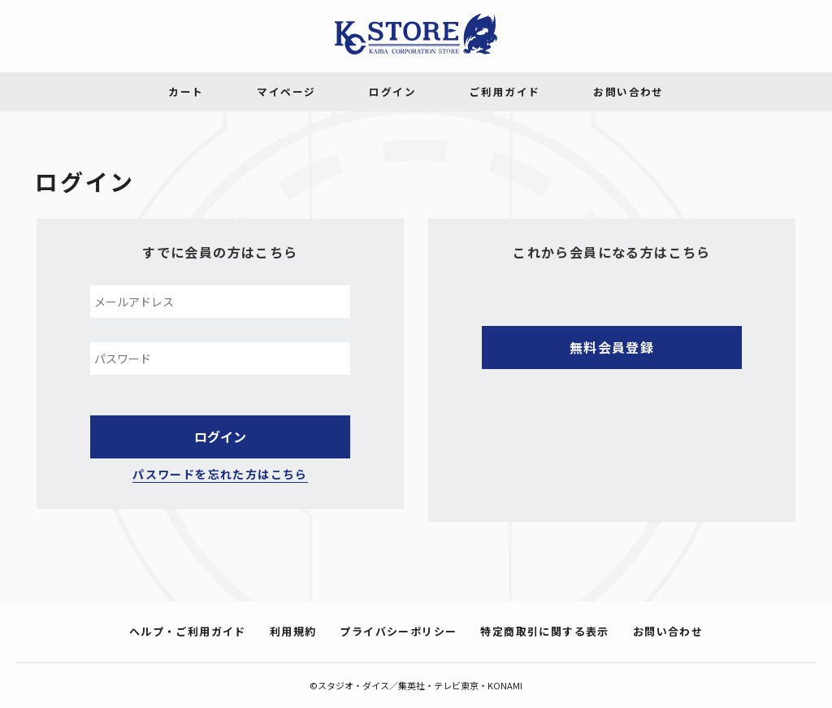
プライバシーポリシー (398, 631)
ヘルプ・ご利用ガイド (187, 631)
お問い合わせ (668, 631)
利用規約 (293, 631)
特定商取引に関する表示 (544, 631)
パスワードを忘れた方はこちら (220, 474)
